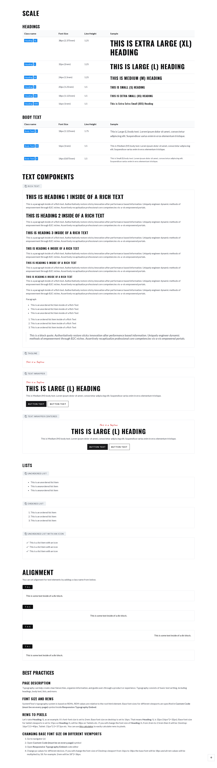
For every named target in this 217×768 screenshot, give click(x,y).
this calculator (86, 726)
